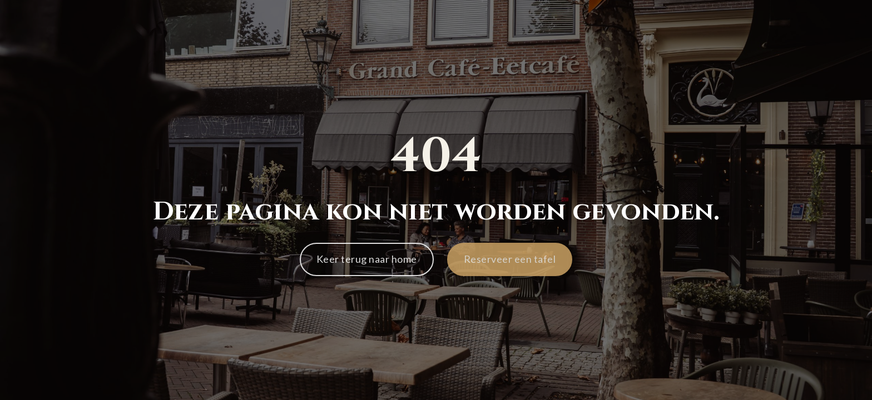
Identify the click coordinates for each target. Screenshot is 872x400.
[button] (510, 262)
